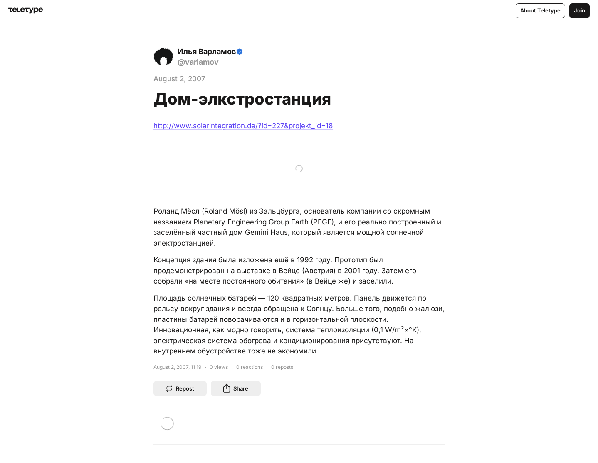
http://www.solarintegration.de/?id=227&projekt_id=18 (243, 126)
